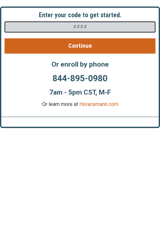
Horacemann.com (98, 104)
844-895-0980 (80, 78)
